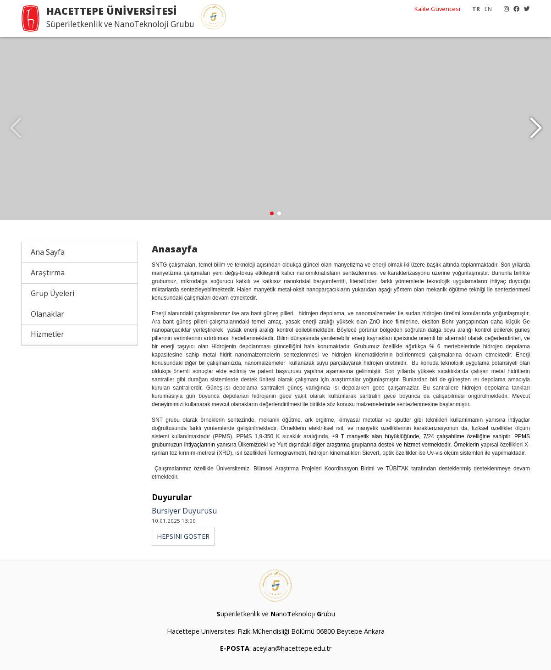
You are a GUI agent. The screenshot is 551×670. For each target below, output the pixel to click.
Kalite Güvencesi (437, 9)
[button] (535, 128)
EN (488, 9)
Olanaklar (47, 314)
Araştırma (48, 273)
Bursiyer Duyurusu (184, 511)
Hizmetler (47, 334)
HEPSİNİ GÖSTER (183, 536)
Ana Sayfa (48, 252)
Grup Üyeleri (52, 294)
